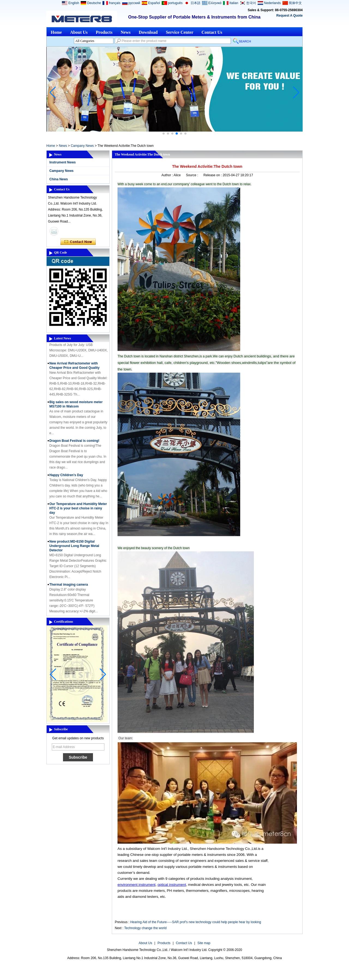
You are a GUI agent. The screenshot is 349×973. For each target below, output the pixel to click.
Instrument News (62, 162)
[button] (164, 133)
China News (58, 179)
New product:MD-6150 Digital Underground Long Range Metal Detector (74, 548)
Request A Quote (289, 15)
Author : (167, 175)
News (125, 32)
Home (56, 32)
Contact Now (78, 241)
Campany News (82, 146)
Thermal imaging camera (68, 586)
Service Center (179, 32)
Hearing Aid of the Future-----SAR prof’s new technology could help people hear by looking (195, 922)
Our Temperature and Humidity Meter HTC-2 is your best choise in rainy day (78, 510)
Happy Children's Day (66, 477)
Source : (192, 175)
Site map (203, 943)
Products (104, 32)
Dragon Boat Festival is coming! (74, 443)
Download (148, 32)
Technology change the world (145, 928)
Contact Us (211, 32)
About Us (79, 32)
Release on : (213, 175)
